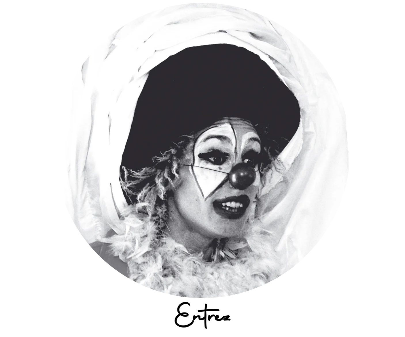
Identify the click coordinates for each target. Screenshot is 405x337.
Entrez (202, 318)
